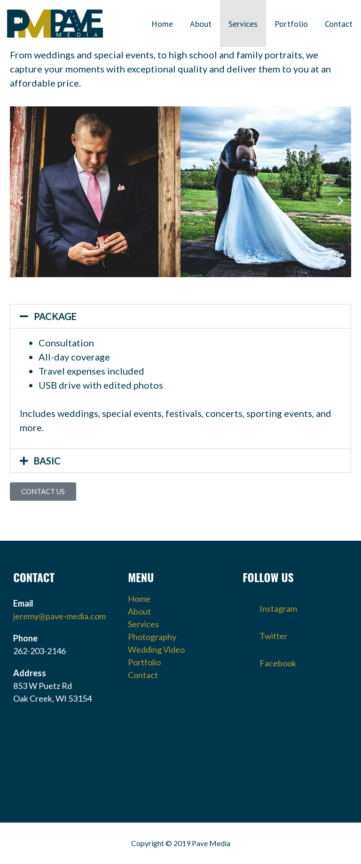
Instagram (270, 605)
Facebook (269, 660)
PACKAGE (55, 316)
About (201, 23)
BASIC (47, 460)
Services (243, 23)
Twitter (265, 632)
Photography (152, 637)
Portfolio (291, 23)
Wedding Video (156, 649)
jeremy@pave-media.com (59, 616)
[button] (20, 200)
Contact (339, 23)
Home (162, 23)
